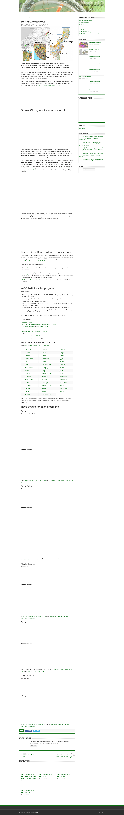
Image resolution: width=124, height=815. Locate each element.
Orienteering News (28, 17)
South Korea (45, 373)
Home (20, 17)
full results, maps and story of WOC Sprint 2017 (34, 480)
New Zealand (62, 379)
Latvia (60, 373)
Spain (24, 362)
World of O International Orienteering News (90, 33)
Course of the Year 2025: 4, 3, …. (45, 775)
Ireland (60, 368)
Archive (81, 169)
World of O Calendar (84, 28)
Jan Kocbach (25, 24)
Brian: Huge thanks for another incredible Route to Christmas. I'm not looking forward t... (91, 155)
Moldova (43, 377)
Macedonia (61, 377)
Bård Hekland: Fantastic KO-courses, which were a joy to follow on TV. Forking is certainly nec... (91, 138)
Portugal (43, 382)
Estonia (43, 362)
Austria (43, 349)
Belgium (60, 349)
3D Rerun (81, 24)
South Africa (45, 385)
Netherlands (27, 379)
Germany (61, 365)
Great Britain (45, 365)
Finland (60, 362)
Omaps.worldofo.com (84, 22)
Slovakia (25, 391)
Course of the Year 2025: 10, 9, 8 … (27, 791)
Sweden (43, 391)
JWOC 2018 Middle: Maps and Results (31, 755)
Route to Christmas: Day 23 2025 (85, 76)
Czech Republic (28, 359)
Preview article (40, 482)
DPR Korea (61, 382)
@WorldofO (81, 126)
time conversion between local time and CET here (51, 85)
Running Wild (82, 26)
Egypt (59, 359)
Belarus (25, 353)
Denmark (44, 359)
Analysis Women (60, 480)
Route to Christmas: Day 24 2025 (94, 69)
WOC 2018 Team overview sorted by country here (37, 345)
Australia (26, 349)
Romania (26, 385)
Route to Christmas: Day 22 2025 (94, 81)
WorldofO (27, 260)
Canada (25, 356)
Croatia (60, 356)
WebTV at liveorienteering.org (29, 272)
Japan (59, 371)
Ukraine (25, 394)
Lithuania (26, 377)
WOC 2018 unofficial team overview (31, 329)
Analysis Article (36, 560)
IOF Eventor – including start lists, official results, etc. (35, 279)
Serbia (42, 388)
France (25, 365)
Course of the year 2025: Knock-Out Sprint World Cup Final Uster (29, 776)
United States (45, 394)
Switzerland (62, 388)
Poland (25, 382)
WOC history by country (43, 326)
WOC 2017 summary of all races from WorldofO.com (35, 331)
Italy (42, 371)
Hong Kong (26, 368)
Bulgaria (60, 353)
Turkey (60, 391)
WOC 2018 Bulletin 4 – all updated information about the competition (39, 324)
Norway (43, 379)
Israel (25, 371)
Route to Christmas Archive (85, 20)
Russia (60, 385)
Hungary (43, 368)
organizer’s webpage (29, 268)
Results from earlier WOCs (28, 326)
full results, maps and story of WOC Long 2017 (34, 724)
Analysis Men (52, 480)
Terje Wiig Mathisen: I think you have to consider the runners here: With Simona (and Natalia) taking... (90, 144)
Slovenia (25, 388)
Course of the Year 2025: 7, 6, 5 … (63, 775)
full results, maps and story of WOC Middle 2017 (34, 616)
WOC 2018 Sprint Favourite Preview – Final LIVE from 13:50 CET (63, 755)
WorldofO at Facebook (39, 260)
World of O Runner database (86, 30)
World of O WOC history (85, 32)
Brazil (42, 353)
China (42, 356)
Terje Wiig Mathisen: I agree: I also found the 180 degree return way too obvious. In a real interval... (91, 149)
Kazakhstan (26, 373)
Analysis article (32, 671)
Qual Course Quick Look (30, 482)
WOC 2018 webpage (27, 322)
